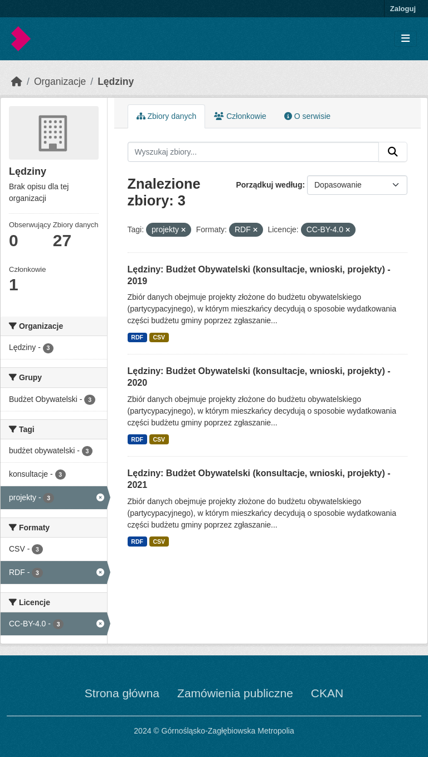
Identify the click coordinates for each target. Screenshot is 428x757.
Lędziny (116, 81)
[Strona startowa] (16, 81)
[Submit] (392, 152)
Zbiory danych (167, 116)
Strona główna (122, 693)
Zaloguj (403, 8)
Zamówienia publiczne (235, 693)
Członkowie (240, 116)
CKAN (327, 693)
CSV (159, 337)
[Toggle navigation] (405, 39)
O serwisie (307, 116)
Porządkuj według (269, 184)
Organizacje (60, 81)
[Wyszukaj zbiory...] (254, 152)
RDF (137, 337)
